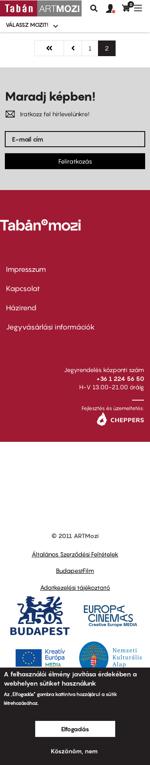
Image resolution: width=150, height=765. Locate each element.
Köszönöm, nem (74, 751)
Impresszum (26, 269)
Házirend (21, 308)
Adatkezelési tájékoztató (75, 587)
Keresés (94, 8)
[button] (114, 9)
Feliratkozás (75, 161)
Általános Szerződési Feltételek (75, 554)
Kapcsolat (23, 288)
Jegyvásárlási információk (50, 327)
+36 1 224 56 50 (120, 378)
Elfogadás (75, 729)
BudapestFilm (75, 570)
